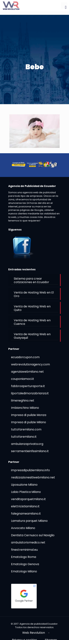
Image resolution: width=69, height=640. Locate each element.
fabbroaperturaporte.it (28, 386)
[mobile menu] (64, 5)
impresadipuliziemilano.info (30, 470)
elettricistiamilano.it (25, 506)
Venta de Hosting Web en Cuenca (32, 322)
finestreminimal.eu (24, 550)
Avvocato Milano (23, 528)
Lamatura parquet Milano (29, 521)
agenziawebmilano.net (27, 371)
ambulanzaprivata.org (27, 444)
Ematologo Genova (25, 564)
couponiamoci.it (22, 379)
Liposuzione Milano (24, 485)
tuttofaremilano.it (24, 437)
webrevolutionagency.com (30, 364)
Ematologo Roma (23, 557)
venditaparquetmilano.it (28, 499)
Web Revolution (33, 633)
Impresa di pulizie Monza (28, 415)
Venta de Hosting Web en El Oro (34, 294)
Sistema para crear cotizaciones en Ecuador (31, 280)
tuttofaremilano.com (26, 429)
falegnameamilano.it (26, 513)
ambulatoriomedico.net (28, 542)
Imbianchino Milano (25, 408)
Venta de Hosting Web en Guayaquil (32, 336)
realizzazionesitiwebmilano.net (33, 477)
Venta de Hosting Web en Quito (32, 308)
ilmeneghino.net (22, 400)
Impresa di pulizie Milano (28, 422)
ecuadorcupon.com (25, 357)
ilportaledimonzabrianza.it (30, 393)
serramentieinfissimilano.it (30, 451)
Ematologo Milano (24, 571)
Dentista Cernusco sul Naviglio (32, 535)
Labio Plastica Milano (26, 492)
